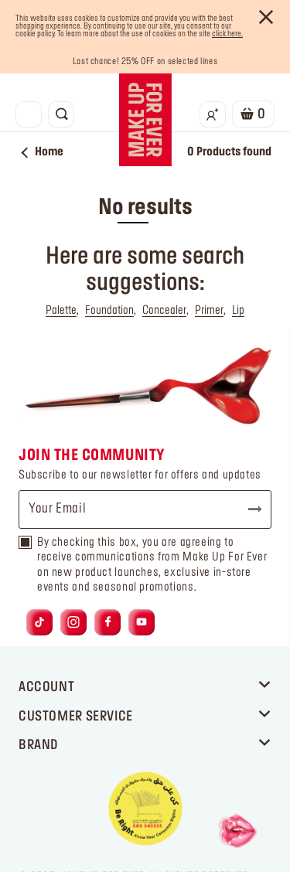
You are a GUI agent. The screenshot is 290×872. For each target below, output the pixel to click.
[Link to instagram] (73, 623)
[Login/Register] (213, 114)
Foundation (109, 310)
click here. (227, 34)
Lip (238, 310)
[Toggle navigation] (28, 114)
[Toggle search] (61, 114)
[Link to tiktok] (39, 623)
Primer (209, 310)
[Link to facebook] (108, 623)
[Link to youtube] (141, 623)
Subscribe (248, 509)
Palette (61, 310)
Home (43, 153)
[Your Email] (145, 509)
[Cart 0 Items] (253, 114)
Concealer (164, 310)
